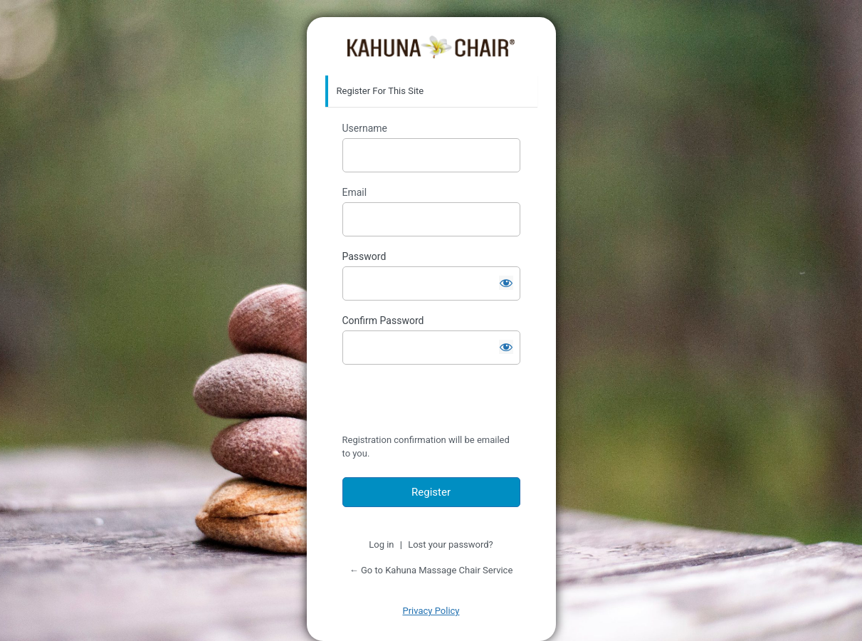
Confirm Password (383, 320)
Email (354, 192)
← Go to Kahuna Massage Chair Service (431, 570)
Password (364, 256)
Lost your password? (450, 544)
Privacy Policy (430, 610)
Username (365, 128)
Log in (381, 544)
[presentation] (439, 402)
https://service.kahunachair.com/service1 (431, 47)
